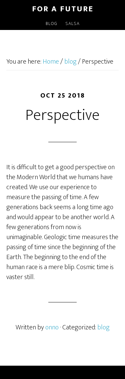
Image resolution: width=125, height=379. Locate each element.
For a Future (62, 9)
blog (103, 327)
